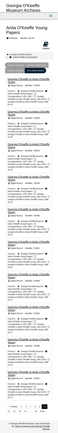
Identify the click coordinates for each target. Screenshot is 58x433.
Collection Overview (15, 65)
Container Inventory (15, 70)
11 (9, 411)
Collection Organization (37, 65)
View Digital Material (35, 70)
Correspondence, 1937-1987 (20, 96)
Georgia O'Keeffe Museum (21, 54)
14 (25, 411)
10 (44, 407)
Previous (13, 407)
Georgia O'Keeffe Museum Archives (23, 8)
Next (43, 411)
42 (36, 411)
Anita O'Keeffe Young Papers (20, 94)
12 (14, 411)
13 (20, 411)
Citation (45, 45)
